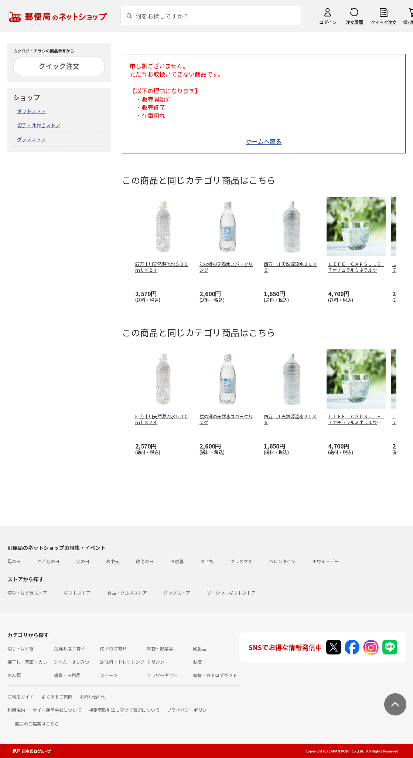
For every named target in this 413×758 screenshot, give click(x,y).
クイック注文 (383, 22)
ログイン (327, 22)
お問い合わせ (93, 696)
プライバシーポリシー (189, 710)
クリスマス (241, 561)
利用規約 (16, 710)
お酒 (197, 662)
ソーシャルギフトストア (231, 592)
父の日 (82, 561)
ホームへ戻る (263, 141)
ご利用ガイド (20, 696)
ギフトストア (31, 111)
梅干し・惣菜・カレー (29, 662)
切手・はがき (20, 648)
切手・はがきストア (38, 125)
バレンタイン (282, 561)
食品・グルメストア (127, 592)
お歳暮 (177, 561)
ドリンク (155, 662)
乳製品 (199, 648)
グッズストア (31, 139)
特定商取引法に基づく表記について (124, 710)
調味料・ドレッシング (122, 662)
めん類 (14, 675)
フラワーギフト (162, 675)
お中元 (112, 561)
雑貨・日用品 (67, 675)
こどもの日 (48, 561)
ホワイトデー (325, 561)
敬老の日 (145, 561)
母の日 (14, 561)
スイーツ (109, 675)
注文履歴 (354, 22)
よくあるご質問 (56, 696)
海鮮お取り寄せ (69, 648)
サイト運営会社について (57, 710)
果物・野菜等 (160, 648)
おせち (207, 561)
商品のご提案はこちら (37, 723)
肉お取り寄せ (113, 648)
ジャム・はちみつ (71, 662)
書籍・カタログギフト (215, 675)
